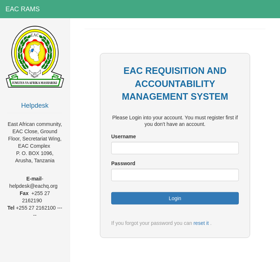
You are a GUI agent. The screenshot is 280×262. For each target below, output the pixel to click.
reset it (201, 223)
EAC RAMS (22, 9)
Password (123, 163)
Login (175, 198)
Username (123, 136)
